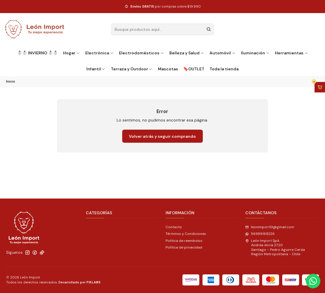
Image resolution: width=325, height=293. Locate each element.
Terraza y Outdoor (132, 69)
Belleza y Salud (186, 53)
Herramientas (291, 53)
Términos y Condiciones (186, 233)
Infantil (96, 69)
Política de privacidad (184, 247)
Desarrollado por (79, 282)
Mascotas (168, 69)
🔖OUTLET (193, 69)
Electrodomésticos (141, 53)
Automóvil (222, 53)
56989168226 (260, 233)
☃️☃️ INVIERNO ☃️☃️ (37, 53)
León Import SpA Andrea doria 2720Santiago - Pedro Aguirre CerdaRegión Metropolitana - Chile (275, 247)
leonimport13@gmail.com (269, 227)
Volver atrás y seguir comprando (162, 136)
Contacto (174, 227)
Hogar (71, 53)
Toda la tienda (224, 69)
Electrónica (99, 53)
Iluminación (255, 53)
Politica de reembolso (184, 240)
